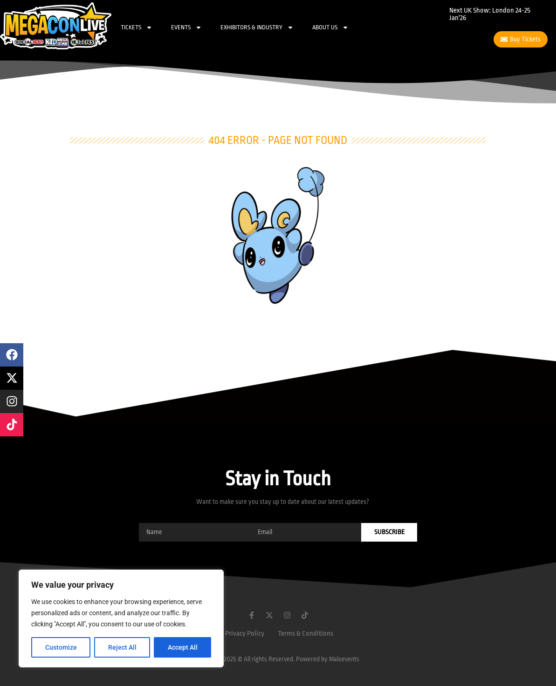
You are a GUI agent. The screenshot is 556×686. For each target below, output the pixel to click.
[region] (121, 618)
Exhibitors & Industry (257, 27)
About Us (330, 27)
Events (186, 27)
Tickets (136, 27)
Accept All (183, 647)
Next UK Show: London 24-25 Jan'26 (489, 14)
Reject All (122, 647)
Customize (61, 647)
